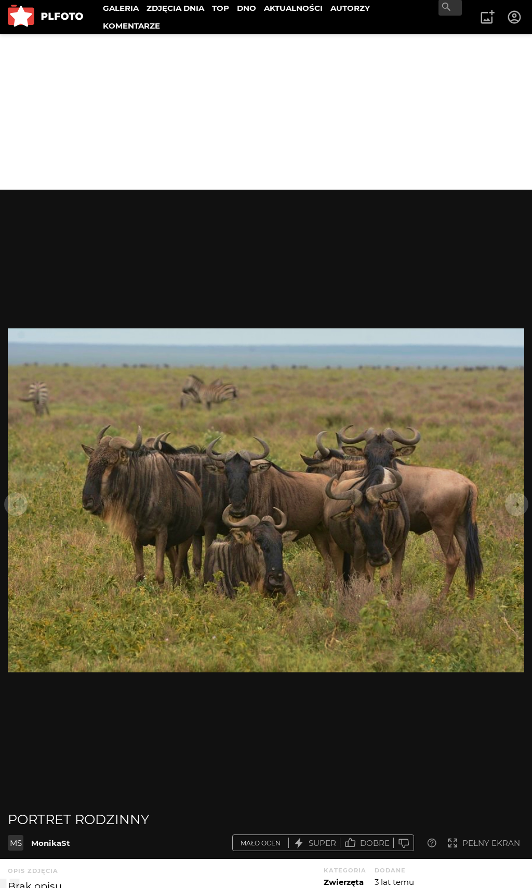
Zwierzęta (344, 882)
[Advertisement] (266, 111)
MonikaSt (50, 843)
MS (16, 843)
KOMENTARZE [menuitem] (131, 26)
